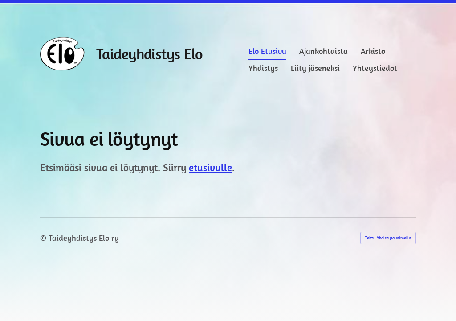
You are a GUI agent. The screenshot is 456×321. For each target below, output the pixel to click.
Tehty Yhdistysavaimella (388, 238)
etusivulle (210, 167)
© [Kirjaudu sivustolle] (44, 238)
